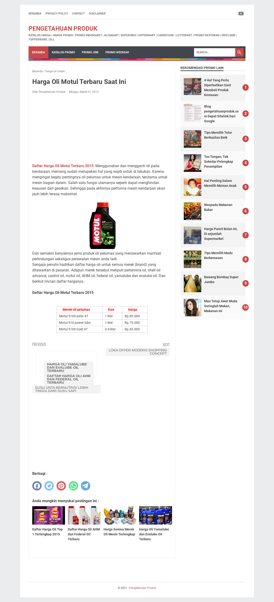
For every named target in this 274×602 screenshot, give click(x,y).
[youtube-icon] (241, 13)
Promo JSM (90, 52)
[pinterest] (61, 485)
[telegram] (85, 485)
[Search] (214, 52)
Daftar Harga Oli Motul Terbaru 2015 (63, 166)
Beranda (35, 13)
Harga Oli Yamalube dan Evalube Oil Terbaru (67, 367)
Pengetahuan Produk (63, 28)
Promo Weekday (117, 52)
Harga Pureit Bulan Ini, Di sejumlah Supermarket (221, 234)
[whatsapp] (73, 485)
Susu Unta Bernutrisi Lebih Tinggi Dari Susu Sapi (61, 389)
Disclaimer (97, 13)
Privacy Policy (57, 13)
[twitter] (49, 485)
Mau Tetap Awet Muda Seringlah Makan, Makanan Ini (220, 306)
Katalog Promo (63, 52)
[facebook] (37, 485)
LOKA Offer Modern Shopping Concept (138, 351)
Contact (78, 13)
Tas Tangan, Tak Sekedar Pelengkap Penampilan (218, 161)
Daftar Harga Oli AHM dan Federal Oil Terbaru (68, 379)
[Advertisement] (102, 128)
